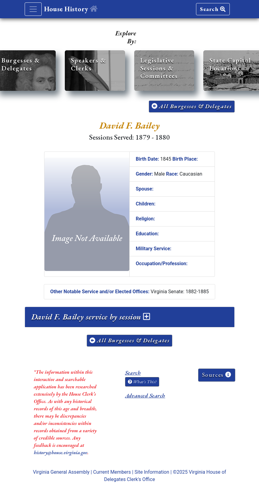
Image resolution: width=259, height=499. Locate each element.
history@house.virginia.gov (60, 452)
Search (213, 8)
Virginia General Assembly (61, 472)
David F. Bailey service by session (90, 317)
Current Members (112, 472)
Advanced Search (145, 395)
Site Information (152, 472)
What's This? (142, 381)
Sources (216, 375)
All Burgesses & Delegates (192, 106)
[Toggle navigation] (33, 9)
